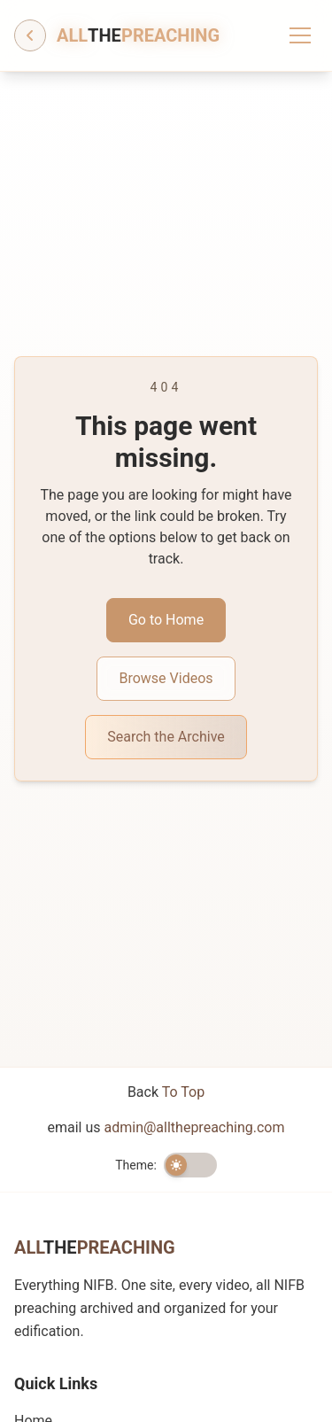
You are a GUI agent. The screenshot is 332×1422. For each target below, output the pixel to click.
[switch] (190, 1165)
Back (166, 1092)
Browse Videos (165, 678)
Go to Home (166, 619)
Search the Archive (166, 736)
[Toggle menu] (300, 35)
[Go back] (30, 35)
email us (166, 1127)
